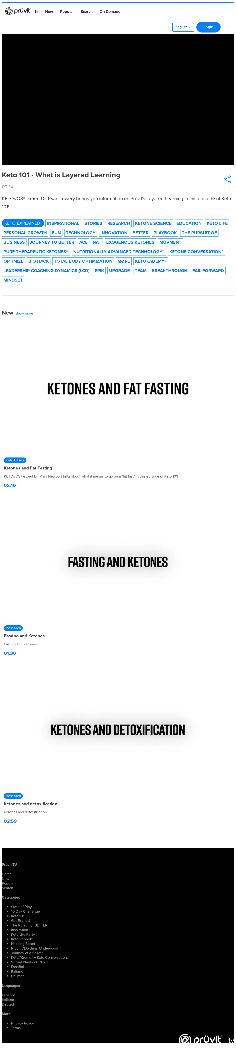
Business (14, 242)
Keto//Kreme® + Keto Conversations (39, 957)
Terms (16, 1028)
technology (80, 232)
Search (87, 11)
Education (189, 223)
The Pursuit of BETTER (29, 925)
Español (17, 967)
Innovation (113, 232)
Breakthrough (169, 270)
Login (208, 27)
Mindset (13, 280)
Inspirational (63, 223)
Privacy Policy (22, 1023)
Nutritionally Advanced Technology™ (118, 251)
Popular (67, 11)
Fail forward (208, 270)
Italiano (17, 971)
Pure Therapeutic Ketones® (35, 251)
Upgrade (119, 270)
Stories (93, 223)
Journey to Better (52, 242)
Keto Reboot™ (22, 939)
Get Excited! (21, 920)
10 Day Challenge (25, 911)
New (49, 11)
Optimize (13, 261)
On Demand (110, 11)
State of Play (21, 907)
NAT (97, 242)
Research (118, 223)
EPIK (99, 270)
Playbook (165, 232)
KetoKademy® (150, 261)
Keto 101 (17, 916)
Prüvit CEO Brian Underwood (34, 948)
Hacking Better (23, 943)
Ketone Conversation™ (196, 251)
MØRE (124, 261)
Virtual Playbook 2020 (29, 962)
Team (141, 270)
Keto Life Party (23, 934)
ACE (83, 242)
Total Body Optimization (83, 261)
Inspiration (19, 930)
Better (140, 232)
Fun (56, 232)
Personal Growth (25, 232)
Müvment (170, 242)
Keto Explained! (22, 223)
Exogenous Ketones (130, 242)
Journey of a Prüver (27, 953)
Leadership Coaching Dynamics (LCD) (46, 270)
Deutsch (17, 976)
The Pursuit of (199, 232)
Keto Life (217, 223)
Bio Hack (38, 261)
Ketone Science (153, 223)
